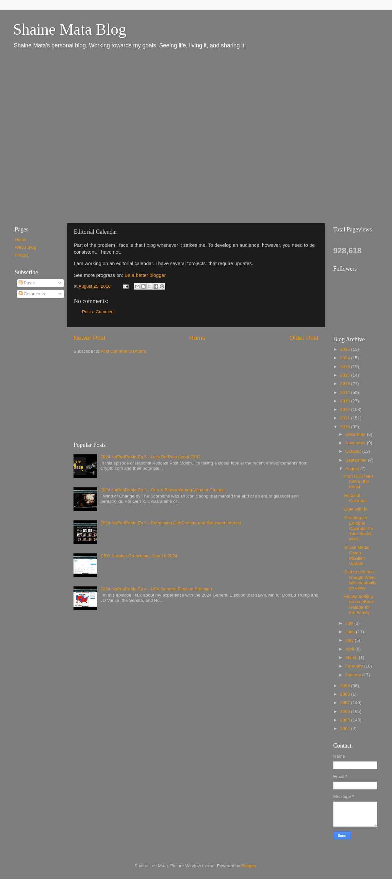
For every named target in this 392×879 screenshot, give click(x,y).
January (353, 674)
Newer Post (90, 337)
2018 (345, 366)
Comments (32, 293)
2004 (345, 728)
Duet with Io (356, 509)
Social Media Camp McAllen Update (356, 555)
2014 (345, 392)
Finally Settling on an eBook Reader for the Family (359, 604)
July (349, 623)
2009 (345, 685)
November (356, 442)
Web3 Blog (25, 247)
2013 (345, 400)
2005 (345, 720)
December (356, 434)
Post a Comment (98, 311)
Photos (21, 255)
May (350, 640)
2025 (345, 349)
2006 (345, 711)
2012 (345, 409)
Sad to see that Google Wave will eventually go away (360, 579)
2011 (345, 417)
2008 (345, 694)
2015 (345, 383)
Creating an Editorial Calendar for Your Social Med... (358, 528)
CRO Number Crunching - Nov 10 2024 (138, 555)
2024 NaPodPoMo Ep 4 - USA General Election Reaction (156, 588)
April (350, 649)
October (353, 451)
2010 (345, 426)
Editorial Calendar (355, 498)
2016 (345, 375)
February (354, 666)
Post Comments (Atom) (123, 351)
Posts (27, 282)
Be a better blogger (145, 275)
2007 (345, 702)
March (352, 657)
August (352, 468)
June (350, 631)
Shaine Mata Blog (69, 29)
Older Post (303, 337)
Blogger (248, 865)
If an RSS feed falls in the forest (358, 481)
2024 (345, 357)
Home (197, 337)
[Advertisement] (76, 136)
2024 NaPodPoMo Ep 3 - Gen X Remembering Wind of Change (162, 489)
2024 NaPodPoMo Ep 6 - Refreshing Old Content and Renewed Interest (170, 522)
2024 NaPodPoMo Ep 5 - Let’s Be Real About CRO (150, 456)
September (356, 460)
